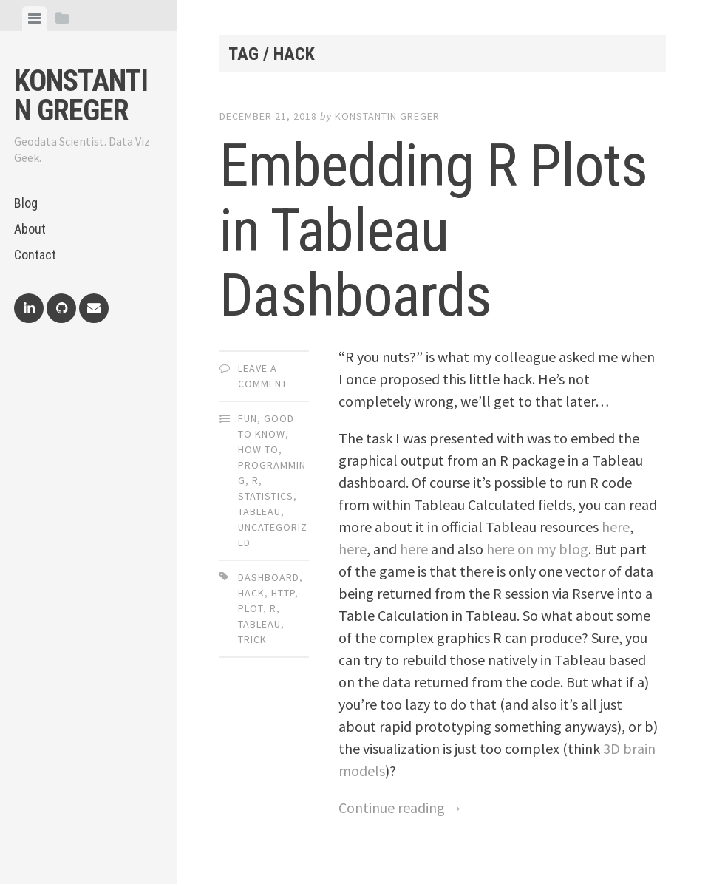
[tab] (34, 18)
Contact (35, 254)
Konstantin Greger (81, 96)
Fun (247, 418)
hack (251, 592)
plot (250, 608)
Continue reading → (400, 807)
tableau (259, 623)
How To (258, 449)
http (283, 592)
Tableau (259, 511)
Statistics (265, 496)
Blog (26, 203)
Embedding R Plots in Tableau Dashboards (433, 230)
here (616, 526)
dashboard (268, 577)
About (30, 229)
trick (252, 639)
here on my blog (537, 549)
